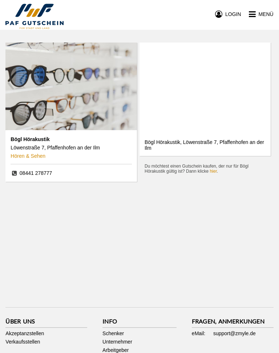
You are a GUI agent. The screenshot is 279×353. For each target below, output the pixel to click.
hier (213, 171)
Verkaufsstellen (22, 342)
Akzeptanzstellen (24, 333)
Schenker (113, 333)
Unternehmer (117, 342)
